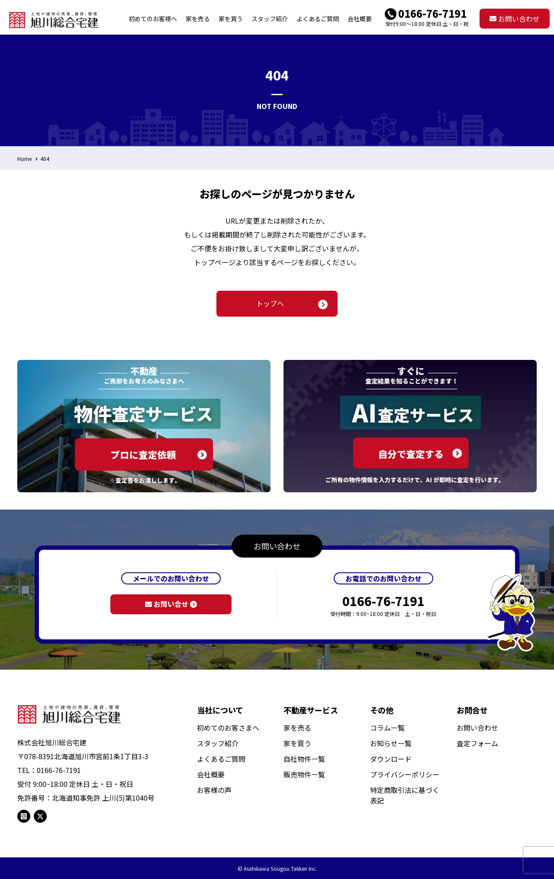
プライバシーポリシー (404, 774)
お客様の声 (214, 790)
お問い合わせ (515, 18)
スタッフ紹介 (217, 743)
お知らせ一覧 (391, 743)
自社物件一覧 (304, 759)
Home (24, 158)
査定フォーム (477, 743)
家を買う (297, 743)
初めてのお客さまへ (228, 727)
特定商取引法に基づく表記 (404, 795)
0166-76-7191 (432, 13)
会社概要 (211, 774)
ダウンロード (391, 759)
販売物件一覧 (304, 774)
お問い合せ (171, 604)
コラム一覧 (387, 727)
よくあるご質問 (221, 759)
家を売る (297, 727)
